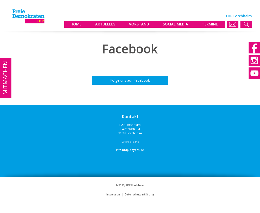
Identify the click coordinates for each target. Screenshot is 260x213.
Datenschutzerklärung (139, 194)
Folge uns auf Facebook (130, 80)
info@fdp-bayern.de (130, 150)
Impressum (113, 194)
